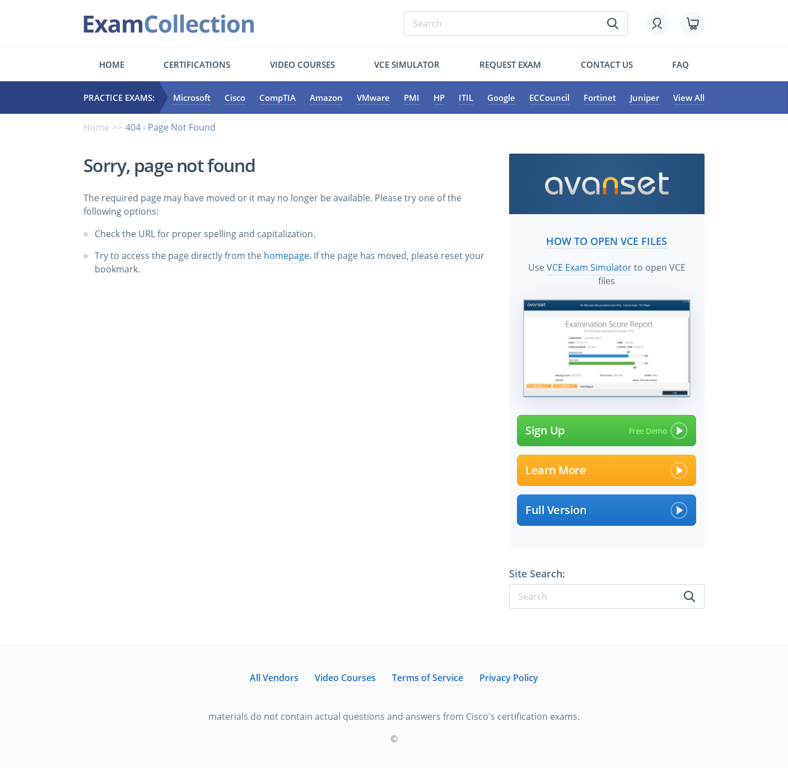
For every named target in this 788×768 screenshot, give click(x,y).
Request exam (510, 64)
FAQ (680, 64)
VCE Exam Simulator (589, 267)
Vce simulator (407, 64)
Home (111, 64)
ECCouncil (549, 97)
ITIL (466, 97)
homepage (286, 255)
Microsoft (192, 97)
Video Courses (302, 64)
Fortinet (600, 97)
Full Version (606, 510)
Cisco (235, 97)
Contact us (607, 64)
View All (689, 97)
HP (439, 97)
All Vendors (274, 678)
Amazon (326, 97)
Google (501, 97)
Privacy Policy (508, 678)
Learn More (606, 470)
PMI (411, 97)
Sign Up (606, 430)
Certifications (197, 64)
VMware (373, 97)
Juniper (644, 97)
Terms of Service (427, 678)
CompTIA (277, 97)
